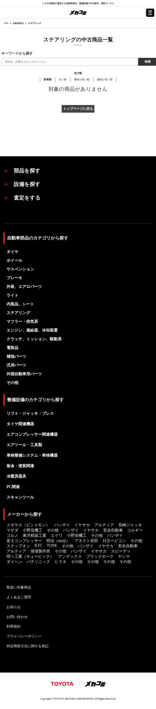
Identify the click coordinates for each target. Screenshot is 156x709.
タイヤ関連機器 (20, 424)
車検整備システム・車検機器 (32, 455)
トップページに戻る (78, 108)
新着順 (48, 79)
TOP (6, 23)
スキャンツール (20, 497)
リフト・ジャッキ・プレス (30, 413)
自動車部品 (18, 23)
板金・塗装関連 (20, 466)
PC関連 (13, 487)
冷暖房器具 (16, 476)
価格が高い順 (82, 79)
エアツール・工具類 (24, 445)
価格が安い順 (105, 79)
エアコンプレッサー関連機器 (32, 434)
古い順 (63, 79)
